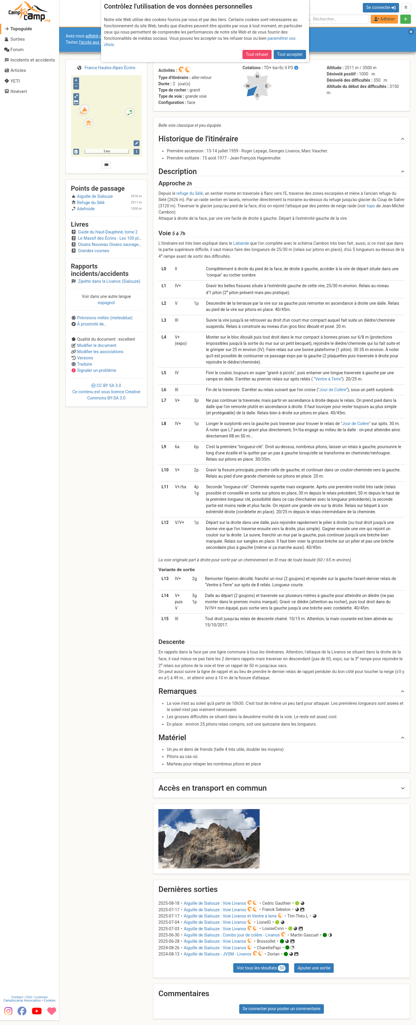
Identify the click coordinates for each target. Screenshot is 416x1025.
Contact (17, 1002)
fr (405, 7)
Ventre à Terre (328, 379)
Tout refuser (257, 54)
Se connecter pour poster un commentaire (282, 1008)
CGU (29, 1002)
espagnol (106, 302)
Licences (41, 1002)
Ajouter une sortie (313, 968)
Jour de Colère (332, 389)
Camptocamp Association (22, 1005)
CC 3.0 (107, 391)
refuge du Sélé (190, 193)
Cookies (50, 1005)
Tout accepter (290, 54)
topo (371, 205)
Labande (241, 243)
